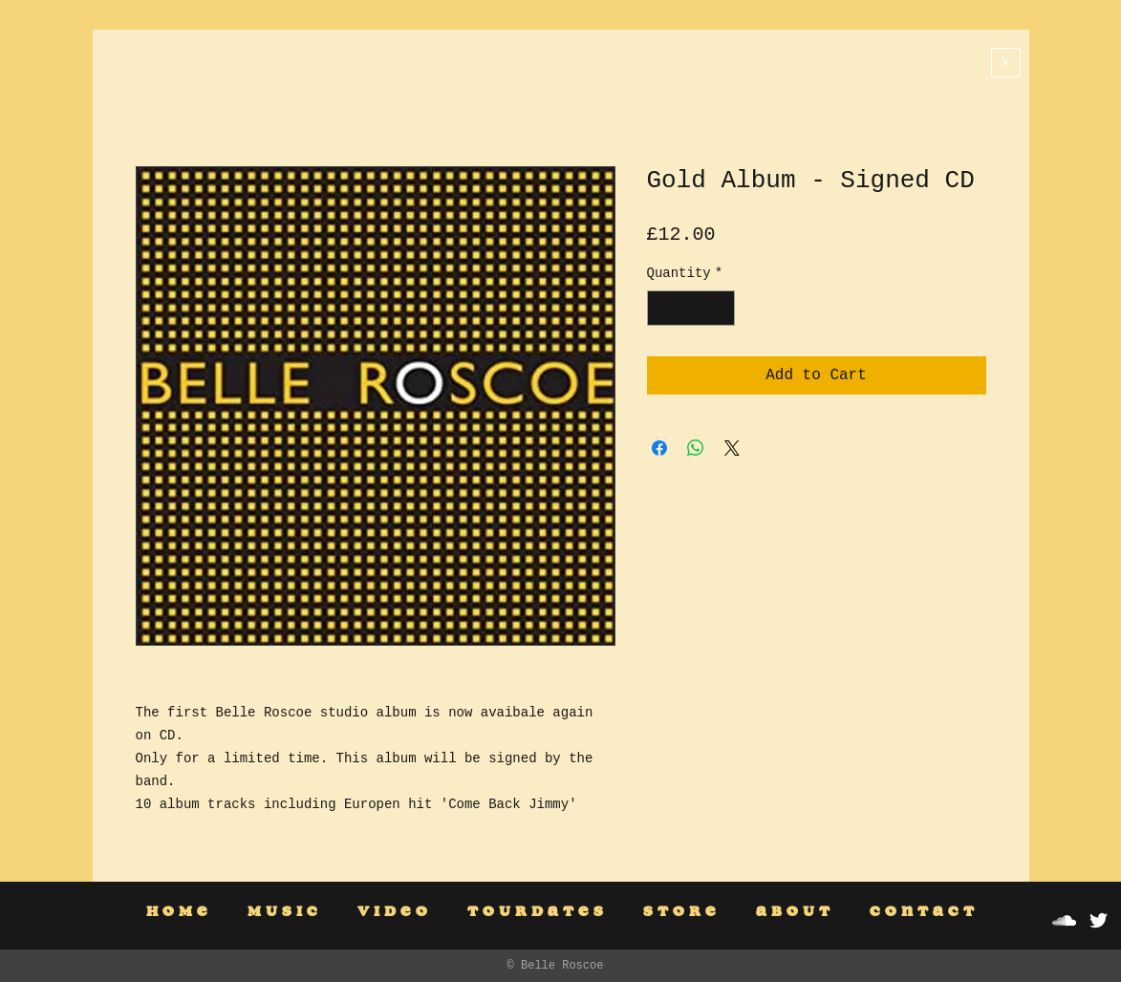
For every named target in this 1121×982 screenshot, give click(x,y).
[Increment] (720, 308)
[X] (1006, 62)
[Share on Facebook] (659, 448)
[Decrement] (662, 308)
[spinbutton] (691, 308)
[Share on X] (732, 448)
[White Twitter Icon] (1098, 920)
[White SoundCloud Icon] (1064, 920)
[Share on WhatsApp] (695, 448)
